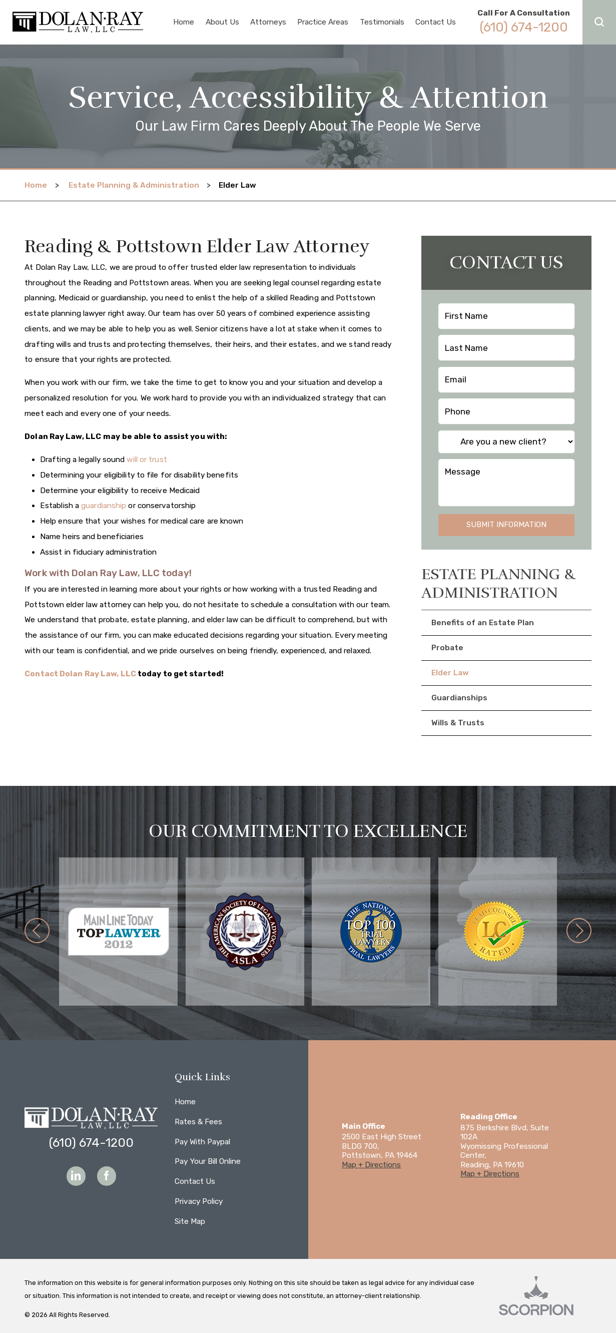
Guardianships (459, 697)
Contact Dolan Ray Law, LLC (80, 673)
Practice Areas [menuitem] (322, 22)
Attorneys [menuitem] (268, 22)
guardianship (103, 505)
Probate (447, 647)
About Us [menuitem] (222, 22)
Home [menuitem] (183, 22)
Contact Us (195, 1181)
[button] (599, 22)
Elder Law (450, 672)
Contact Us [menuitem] (435, 22)
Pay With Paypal (202, 1141)
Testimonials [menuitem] (382, 22)
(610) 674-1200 (524, 27)
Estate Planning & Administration (134, 185)
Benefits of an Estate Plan (482, 622)
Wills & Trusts (457, 722)
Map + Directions (371, 1164)
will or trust (147, 459)
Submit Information (506, 524)
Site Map (190, 1221)
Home (36, 185)
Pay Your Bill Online (208, 1161)
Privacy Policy (199, 1201)
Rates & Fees (198, 1121)
